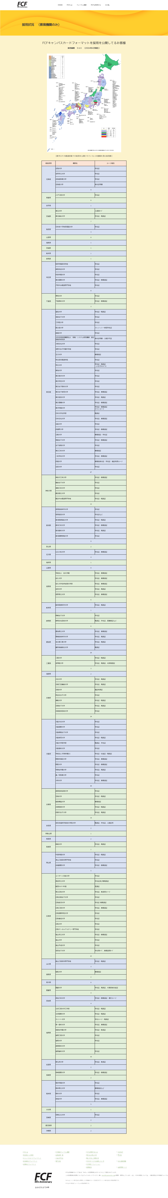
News (120, 1156)
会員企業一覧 (59, 1156)
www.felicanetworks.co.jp (108, 1177)
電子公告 (58, 1162)
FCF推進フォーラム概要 (62, 1153)
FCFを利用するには (92, 1153)
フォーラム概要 (82, 5)
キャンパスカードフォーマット (32, 1159)
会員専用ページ (122, 1169)
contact (120, 1153)
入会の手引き (59, 1159)
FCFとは (69, 5)
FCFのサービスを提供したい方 (95, 1162)
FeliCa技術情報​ (122, 1162)
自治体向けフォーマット (30, 1162)
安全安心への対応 (28, 1156)
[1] (69, 755)
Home (60, 5)
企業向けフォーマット (29, 1166)
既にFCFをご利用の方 (92, 1159)
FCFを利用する (96, 5)
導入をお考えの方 (91, 1156)
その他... (107, 5)
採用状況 (89, 1169)
